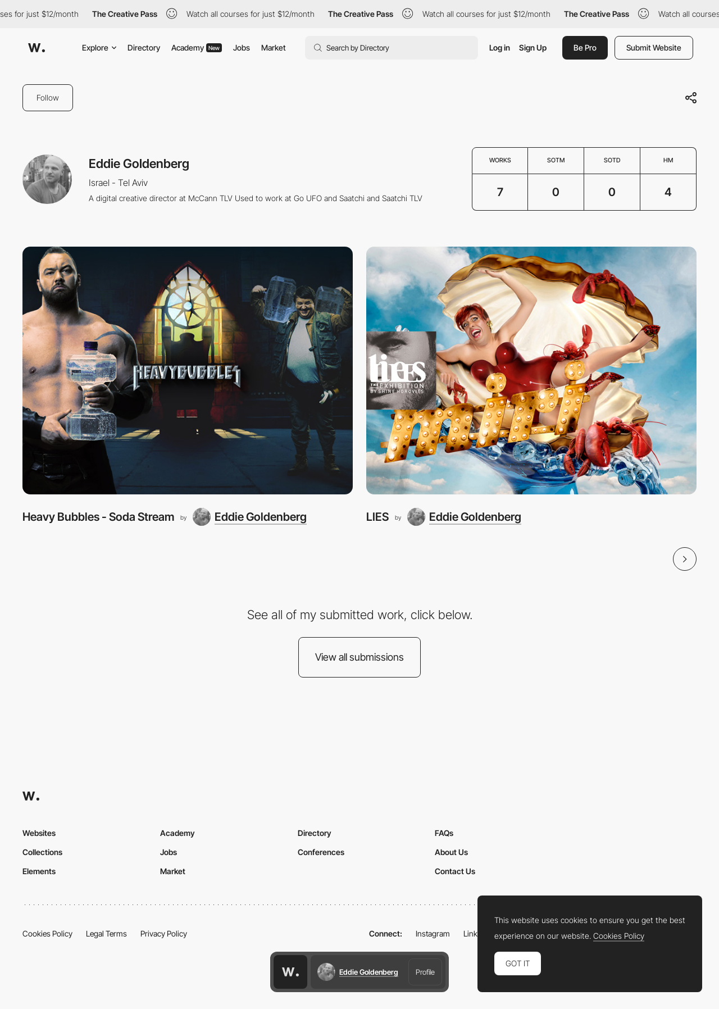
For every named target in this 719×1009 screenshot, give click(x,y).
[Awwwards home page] (290, 972)
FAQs (444, 833)
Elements (39, 871)
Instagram (433, 933)
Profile (425, 971)
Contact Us (455, 871)
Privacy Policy (163, 933)
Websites (39, 833)
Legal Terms (106, 933)
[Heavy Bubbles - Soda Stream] (187, 370)
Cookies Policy (47, 933)
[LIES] (531, 370)
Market (273, 47)
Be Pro (585, 47)
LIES (377, 517)
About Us (451, 852)
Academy (196, 47)
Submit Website (653, 47)
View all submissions (359, 657)
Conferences (321, 852)
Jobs (241, 47)
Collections (42, 852)
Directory (144, 47)
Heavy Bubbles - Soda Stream (98, 517)
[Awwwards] (36, 47)
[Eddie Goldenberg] (250, 517)
